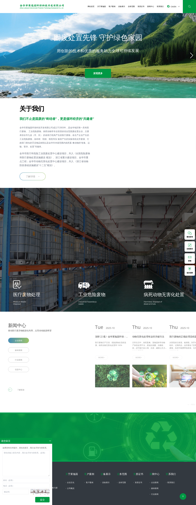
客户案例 (112, 6)
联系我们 (160, 6)
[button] (191, 55)
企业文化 (69, 482)
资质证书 (141, 6)
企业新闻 (154, 482)
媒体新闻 (154, 488)
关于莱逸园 (101, 6)
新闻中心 (150, 6)
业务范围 (131, 6)
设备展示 (121, 6)
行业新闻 (154, 494)
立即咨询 (98, 456)
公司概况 (69, 488)
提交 (42, 499)
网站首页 (91, 6)
